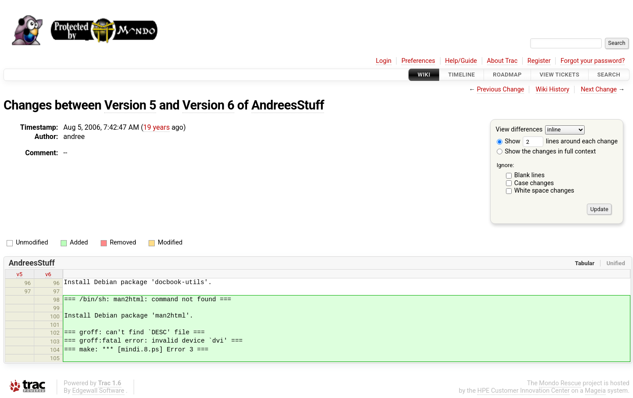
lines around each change (570, 141)
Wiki (424, 74)
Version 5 (130, 105)
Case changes (534, 183)
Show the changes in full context (546, 151)
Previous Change (500, 89)
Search (608, 74)
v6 (48, 274)
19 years (156, 127)
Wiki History (552, 89)
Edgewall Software (98, 390)
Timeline (461, 74)
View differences (519, 130)
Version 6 (208, 105)
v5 (19, 274)
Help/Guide (461, 61)
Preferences (418, 61)
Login (384, 61)
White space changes (544, 190)
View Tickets (559, 74)
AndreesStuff (287, 105)
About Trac (502, 61)
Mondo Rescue (560, 383)
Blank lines (529, 175)
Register (539, 61)
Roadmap (507, 74)
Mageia (595, 390)
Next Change (599, 89)
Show (508, 141)
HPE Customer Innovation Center (523, 390)
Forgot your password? (592, 61)
